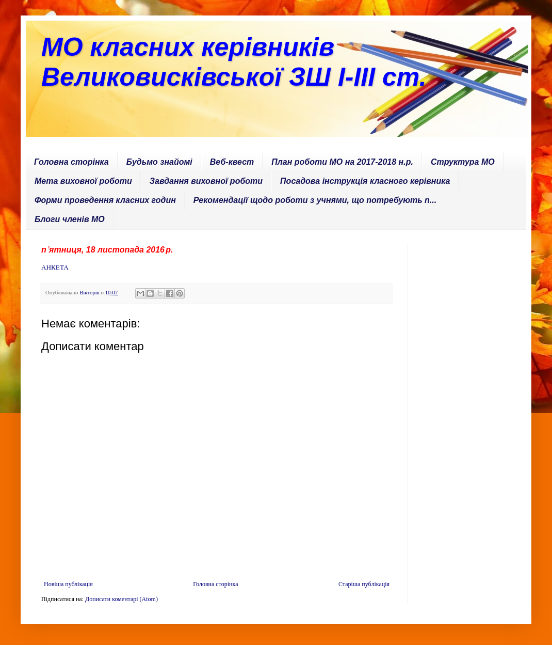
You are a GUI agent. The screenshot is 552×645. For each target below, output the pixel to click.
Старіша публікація (363, 584)
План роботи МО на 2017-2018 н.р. (342, 162)
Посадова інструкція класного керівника (365, 181)
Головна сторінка (71, 162)
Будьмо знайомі (159, 162)
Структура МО (463, 162)
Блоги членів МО (70, 219)
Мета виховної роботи (83, 181)
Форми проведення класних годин (105, 200)
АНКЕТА (55, 267)
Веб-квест (232, 162)
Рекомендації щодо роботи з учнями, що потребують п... (314, 200)
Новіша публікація (68, 584)
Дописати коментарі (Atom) (121, 599)
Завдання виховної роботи (206, 181)
